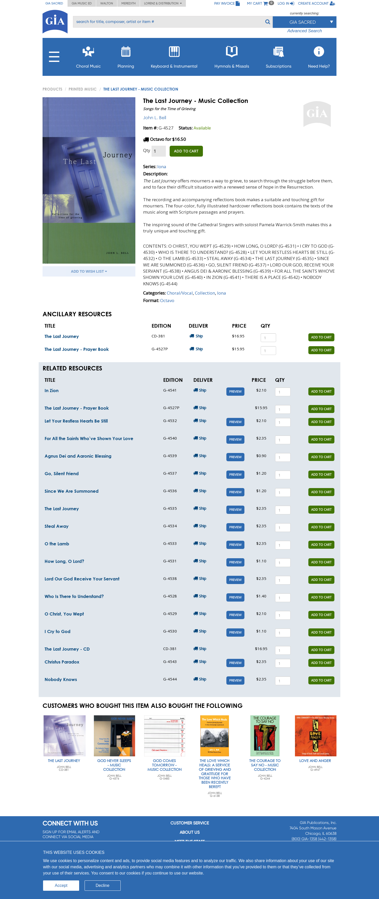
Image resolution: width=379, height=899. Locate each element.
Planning (126, 56)
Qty (146, 150)
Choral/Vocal (180, 293)
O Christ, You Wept (64, 613)
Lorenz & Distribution (163, 3)
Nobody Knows (61, 679)
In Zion (52, 390)
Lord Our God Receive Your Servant (82, 578)
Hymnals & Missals (232, 56)
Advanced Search (304, 30)
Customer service (189, 823)
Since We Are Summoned (71, 491)
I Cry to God (57, 631)
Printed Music (83, 89)
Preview (235, 391)
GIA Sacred (54, 3)
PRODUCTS (52, 89)
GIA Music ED (82, 3)
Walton (106, 3)
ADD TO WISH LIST (89, 271)
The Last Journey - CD (67, 648)
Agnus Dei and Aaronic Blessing (78, 455)
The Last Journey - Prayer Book (77, 349)
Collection (205, 293)
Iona (161, 166)
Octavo (167, 300)
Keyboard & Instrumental (174, 56)
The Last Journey (62, 336)
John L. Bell (154, 117)
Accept (61, 885)
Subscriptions (278, 56)
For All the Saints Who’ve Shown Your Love (89, 438)
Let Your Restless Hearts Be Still (76, 420)
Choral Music (88, 56)
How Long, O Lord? (64, 561)
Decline (102, 885)
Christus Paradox (62, 661)
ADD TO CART (186, 151)
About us (190, 832)
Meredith (128, 3)
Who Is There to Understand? (74, 596)
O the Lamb (57, 543)
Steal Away (57, 526)
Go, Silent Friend (62, 473)
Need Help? (319, 56)
